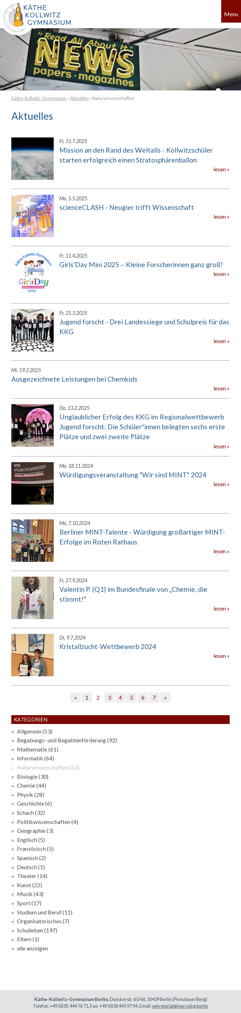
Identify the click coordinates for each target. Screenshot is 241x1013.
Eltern (28, 939)
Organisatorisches (43, 921)
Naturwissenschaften (113, 98)
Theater (32, 875)
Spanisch (31, 857)
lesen (219, 169)
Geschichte (34, 803)
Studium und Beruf (44, 912)
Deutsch (31, 867)
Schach (31, 812)
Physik (30, 794)
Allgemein (34, 731)
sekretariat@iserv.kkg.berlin (180, 1006)
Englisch (31, 839)
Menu (231, 14)
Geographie (35, 830)
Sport (29, 903)
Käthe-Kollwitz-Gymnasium (38, 98)
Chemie (31, 785)
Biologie (32, 776)
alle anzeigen (32, 948)
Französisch (35, 848)
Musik (30, 893)
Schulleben (37, 930)
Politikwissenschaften (47, 821)
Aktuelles (79, 98)
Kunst (29, 885)
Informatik (35, 758)
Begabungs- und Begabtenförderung (67, 740)
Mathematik (37, 749)
